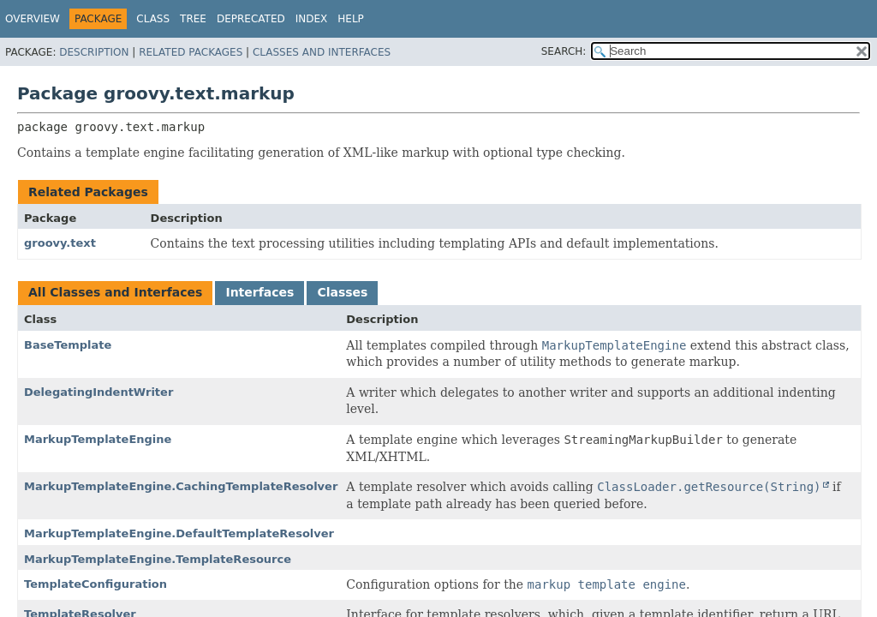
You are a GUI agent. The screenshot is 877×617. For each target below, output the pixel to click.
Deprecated (251, 19)
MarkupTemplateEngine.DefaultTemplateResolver (179, 533)
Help (350, 19)
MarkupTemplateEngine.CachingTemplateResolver (180, 486)
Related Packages (190, 52)
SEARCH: (564, 51)
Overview (32, 19)
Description (93, 52)
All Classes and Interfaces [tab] (115, 292)
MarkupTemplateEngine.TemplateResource (157, 559)
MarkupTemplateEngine (97, 439)
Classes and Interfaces (322, 52)
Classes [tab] (342, 292)
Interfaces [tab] (259, 292)
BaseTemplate (67, 344)
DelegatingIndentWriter (98, 392)
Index (311, 19)
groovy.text (60, 243)
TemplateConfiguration (95, 584)
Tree (193, 19)
